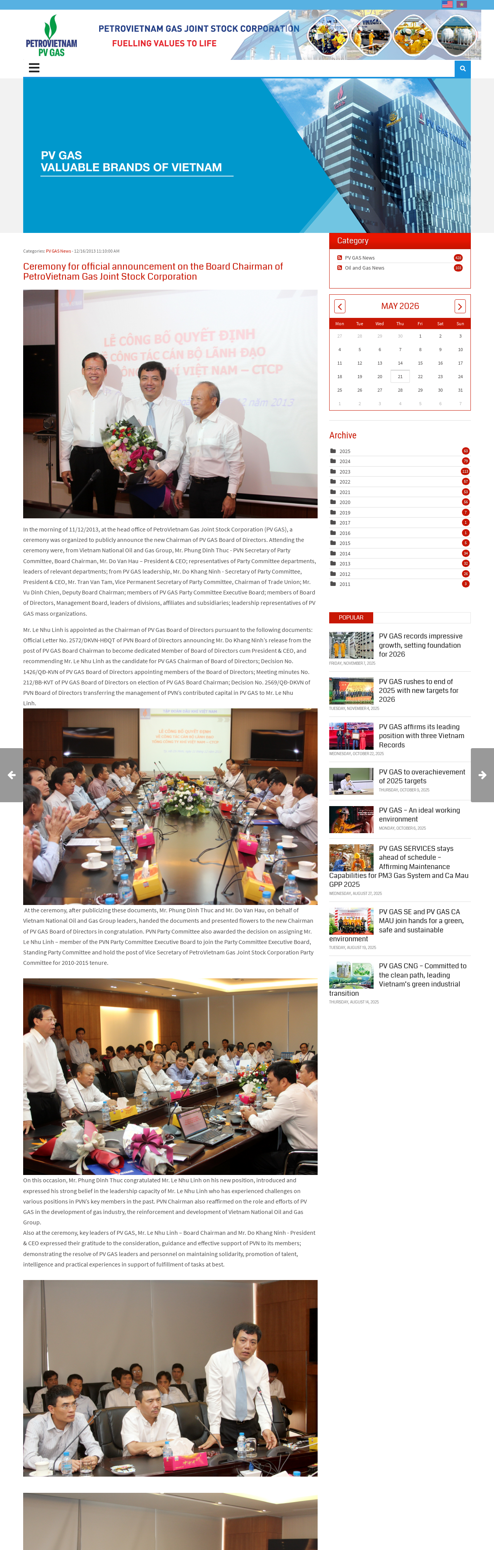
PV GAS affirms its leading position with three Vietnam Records (421, 736)
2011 (345, 584)
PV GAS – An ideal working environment (419, 814)
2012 (345, 573)
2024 (345, 461)
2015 (345, 543)
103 (458, 267)
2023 (345, 471)
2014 (345, 553)
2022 (345, 481)
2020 (345, 502)
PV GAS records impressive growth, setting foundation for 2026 (421, 645)
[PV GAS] (51, 35)
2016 (345, 533)
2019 (345, 512)
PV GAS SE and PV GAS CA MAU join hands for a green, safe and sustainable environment (396, 925)
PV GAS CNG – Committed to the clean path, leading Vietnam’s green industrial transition (398, 979)
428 (458, 257)
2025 (345, 451)
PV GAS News (58, 251)
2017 (345, 522)
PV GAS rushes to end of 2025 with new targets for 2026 (418, 690)
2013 (345, 563)
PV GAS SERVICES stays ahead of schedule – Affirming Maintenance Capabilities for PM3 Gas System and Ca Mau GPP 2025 (399, 866)
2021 (345, 492)
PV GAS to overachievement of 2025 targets (422, 776)
